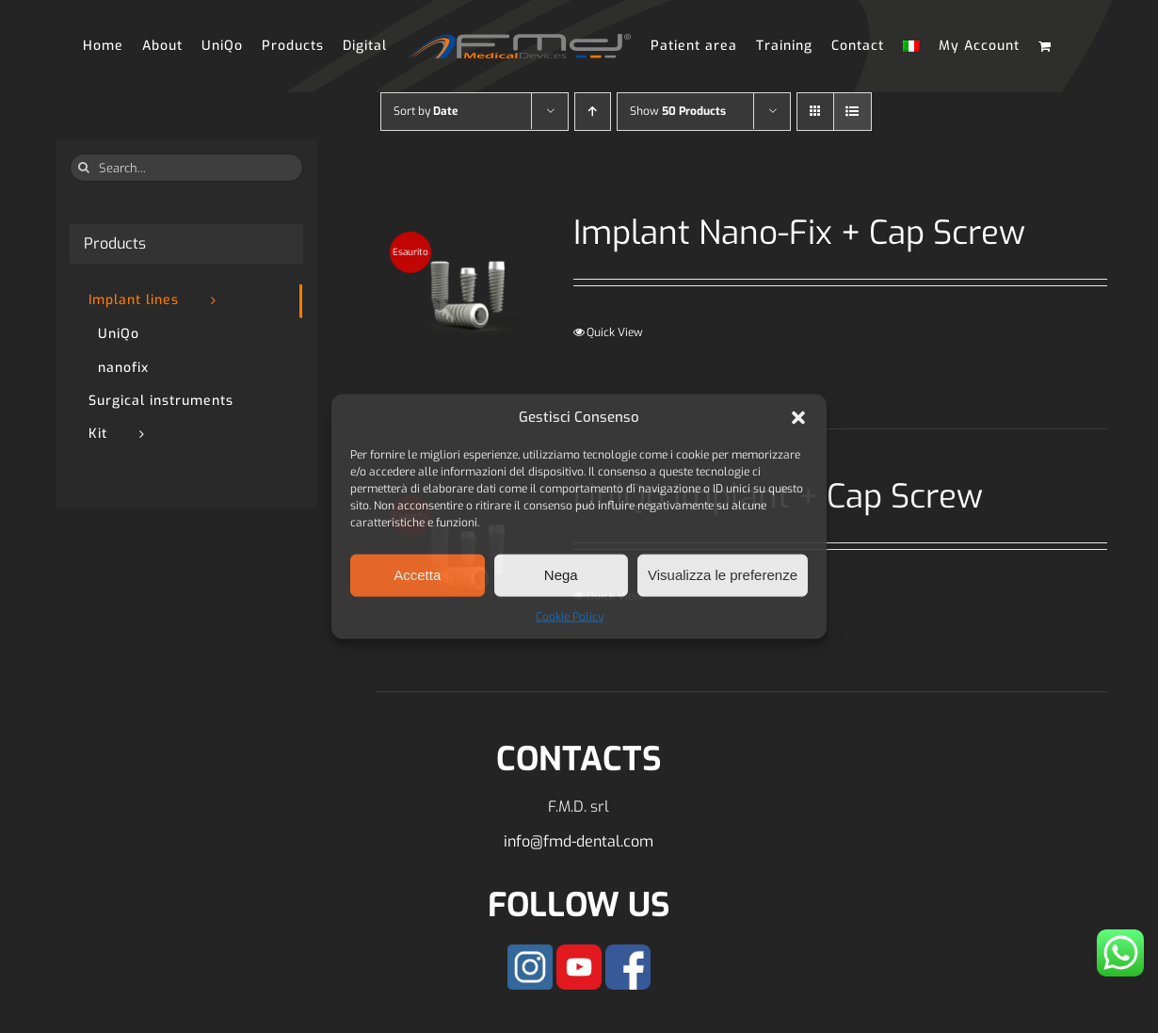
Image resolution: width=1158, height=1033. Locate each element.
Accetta (417, 575)
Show (678, 111)
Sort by (426, 111)
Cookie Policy (569, 615)
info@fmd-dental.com (578, 841)
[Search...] (186, 167)
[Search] (84, 167)
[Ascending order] (592, 111)
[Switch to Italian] (911, 46)
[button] (798, 417)
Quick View (615, 332)
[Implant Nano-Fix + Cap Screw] (460, 297)
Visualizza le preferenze (722, 575)
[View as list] (852, 111)
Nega (561, 575)
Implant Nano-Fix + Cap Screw (799, 232)
